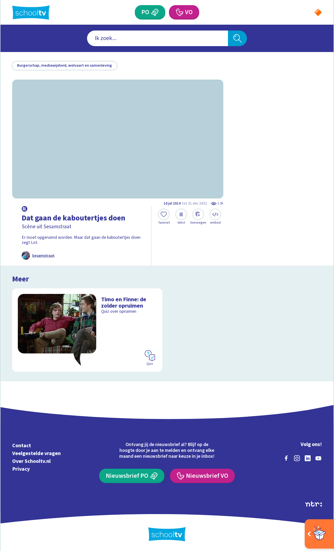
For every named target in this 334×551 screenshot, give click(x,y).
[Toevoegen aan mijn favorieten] (164, 217)
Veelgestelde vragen (36, 453)
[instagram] (297, 458)
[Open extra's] (319, 534)
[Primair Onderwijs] (154, 12)
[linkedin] (307, 458)
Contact (21, 445)
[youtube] (318, 458)
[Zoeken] (237, 38)
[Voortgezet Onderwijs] (179, 12)
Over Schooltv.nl (31, 461)
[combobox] (157, 38)
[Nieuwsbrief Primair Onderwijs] (131, 476)
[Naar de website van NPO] (318, 12)
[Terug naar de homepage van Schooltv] (31, 12)
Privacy (21, 469)
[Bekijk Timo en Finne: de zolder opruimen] (87, 330)
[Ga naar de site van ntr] (313, 504)
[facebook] (286, 458)
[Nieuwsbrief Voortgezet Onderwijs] (202, 476)
